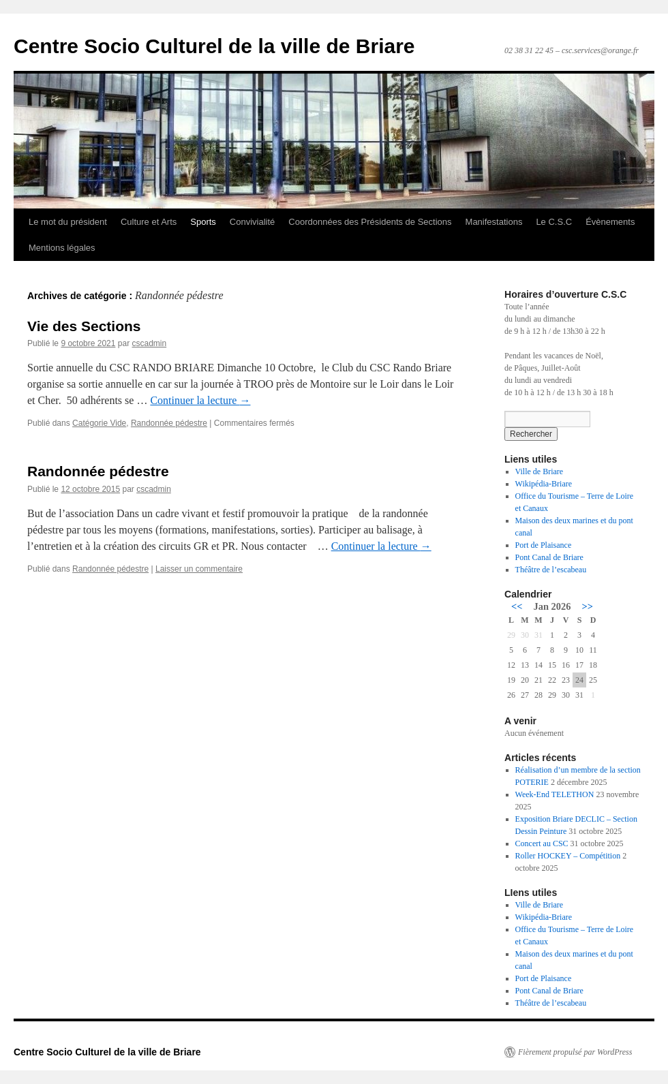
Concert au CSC (541, 843)
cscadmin (149, 343)
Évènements (610, 222)
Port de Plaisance (543, 545)
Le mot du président (68, 222)
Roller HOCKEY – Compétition (568, 856)
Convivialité (252, 222)
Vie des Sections (84, 326)
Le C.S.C (554, 222)
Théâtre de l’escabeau (551, 569)
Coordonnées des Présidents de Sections (369, 222)
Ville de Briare (539, 471)
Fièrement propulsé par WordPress (575, 1052)
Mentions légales (62, 248)
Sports (203, 222)
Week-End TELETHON (554, 794)
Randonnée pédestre (169, 423)
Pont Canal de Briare (549, 557)
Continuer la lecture (200, 400)
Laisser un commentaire (199, 569)
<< (516, 606)
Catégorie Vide (99, 423)
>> (587, 606)
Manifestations (494, 222)
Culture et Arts (149, 222)
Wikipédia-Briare (543, 484)
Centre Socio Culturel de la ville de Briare (214, 46)
